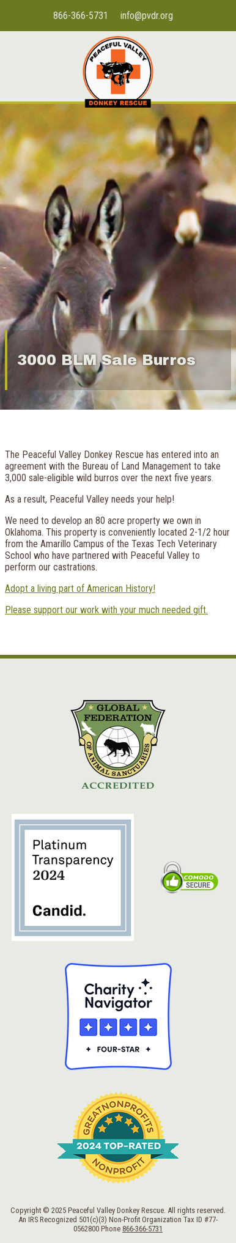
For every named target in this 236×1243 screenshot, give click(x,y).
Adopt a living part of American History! (80, 588)
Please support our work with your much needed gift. (106, 610)
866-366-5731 (80, 15)
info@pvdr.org (146, 15)
